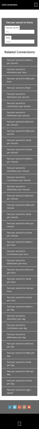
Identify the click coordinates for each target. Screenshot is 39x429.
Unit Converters (9, 4)
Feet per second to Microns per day (20, 345)
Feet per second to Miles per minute (21, 206)
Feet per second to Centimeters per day (17, 327)
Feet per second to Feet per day (20, 373)
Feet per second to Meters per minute (20, 160)
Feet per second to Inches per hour (19, 299)
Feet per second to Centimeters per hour (17, 253)
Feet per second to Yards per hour (19, 280)
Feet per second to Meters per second (20, 62)
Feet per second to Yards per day (19, 364)
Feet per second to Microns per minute (20, 197)
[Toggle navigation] (35, 5)
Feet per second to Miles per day (21, 354)
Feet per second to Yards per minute (19, 216)
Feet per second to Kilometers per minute (18, 169)
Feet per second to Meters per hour (20, 243)
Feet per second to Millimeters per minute (18, 188)
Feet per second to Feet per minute (20, 225)
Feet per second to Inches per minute (19, 234)
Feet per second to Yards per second (19, 142)
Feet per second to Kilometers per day (16, 317)
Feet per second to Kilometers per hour (17, 71)
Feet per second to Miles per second (21, 132)
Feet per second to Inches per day (19, 382)
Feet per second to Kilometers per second (18, 95)
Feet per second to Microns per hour (20, 271)
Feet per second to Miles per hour (21, 80)
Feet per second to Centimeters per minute (19, 179)
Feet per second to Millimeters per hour (17, 262)
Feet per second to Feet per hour (20, 290)
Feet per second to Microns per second (20, 123)
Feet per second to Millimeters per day (16, 336)
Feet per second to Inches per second (19, 151)
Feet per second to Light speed (19, 391)
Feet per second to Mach (19, 87)
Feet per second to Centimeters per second (18, 105)
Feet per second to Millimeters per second (18, 114)
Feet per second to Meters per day (20, 308)
